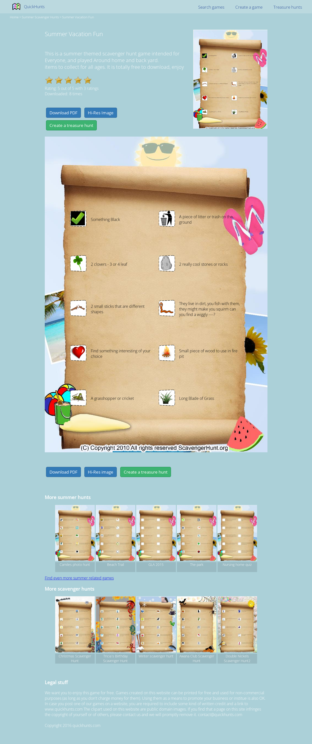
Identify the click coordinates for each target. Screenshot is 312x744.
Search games (211, 7)
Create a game (249, 7)
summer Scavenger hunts (40, 17)
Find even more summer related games (79, 578)
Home (14, 17)
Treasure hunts (287, 7)
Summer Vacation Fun (78, 17)
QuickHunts (34, 6)
